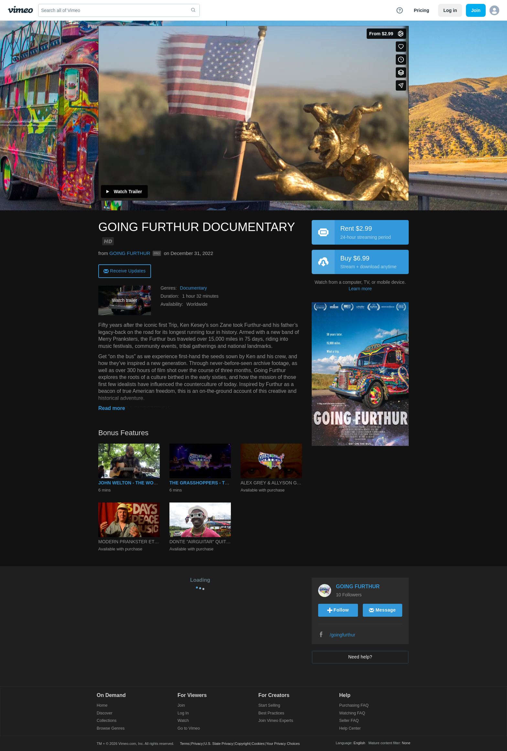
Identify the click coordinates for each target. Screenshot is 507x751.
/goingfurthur (342, 634)
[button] (494, 10)
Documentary (193, 288)
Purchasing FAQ (354, 705)
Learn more (360, 288)
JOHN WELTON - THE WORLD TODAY (138, 482)
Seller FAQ (349, 721)
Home (102, 705)
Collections (106, 721)
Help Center (350, 728)
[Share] (401, 85)
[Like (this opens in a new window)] (401, 46)
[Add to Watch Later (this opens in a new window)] (401, 59)
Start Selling (269, 705)
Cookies (258, 743)
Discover (105, 713)
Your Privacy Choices (283, 743)
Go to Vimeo (189, 728)
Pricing (421, 10)
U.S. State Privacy (218, 743)
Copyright (242, 743)
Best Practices (271, 713)
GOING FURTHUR (129, 253)
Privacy (197, 743)
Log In (183, 713)
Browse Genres (110, 728)
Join (181, 705)
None (406, 743)
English (359, 743)
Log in (450, 10)
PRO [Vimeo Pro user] (157, 253)
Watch (183, 721)
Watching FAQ (352, 713)
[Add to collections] (401, 72)
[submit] (193, 10)
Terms (184, 743)
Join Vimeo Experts (275, 721)
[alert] (124, 270)
